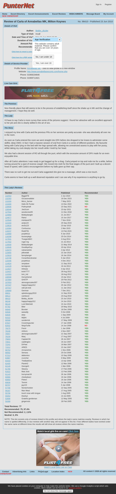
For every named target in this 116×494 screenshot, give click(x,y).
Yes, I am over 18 (43, 63)
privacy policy (75, 489)
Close (59, 39)
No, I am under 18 (44, 57)
